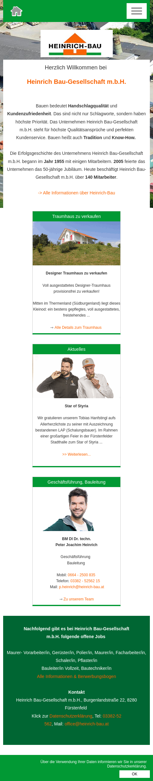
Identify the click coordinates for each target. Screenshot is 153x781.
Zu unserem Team (78, 599)
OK (134, 774)
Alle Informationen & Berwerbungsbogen (76, 676)
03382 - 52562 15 (85, 581)
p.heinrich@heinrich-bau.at (81, 587)
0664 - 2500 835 (82, 575)
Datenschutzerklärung (71, 716)
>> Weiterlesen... (76, 454)
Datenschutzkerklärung (126, 766)
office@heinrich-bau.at (87, 723)
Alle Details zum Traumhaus (79, 327)
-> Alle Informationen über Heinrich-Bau (76, 192)
